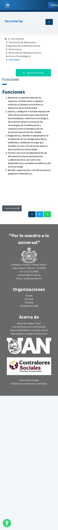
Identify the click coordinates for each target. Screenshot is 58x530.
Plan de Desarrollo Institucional (29, 326)
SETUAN (29, 299)
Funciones (14, 59)
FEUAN (29, 295)
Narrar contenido (33, 72)
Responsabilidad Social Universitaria (29, 330)
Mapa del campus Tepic (29, 323)
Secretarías (14, 21)
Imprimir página (12, 208)
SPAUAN (29, 302)
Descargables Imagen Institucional (29, 333)
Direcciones (15, 49)
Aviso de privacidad (29, 380)
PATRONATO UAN (29, 306)
